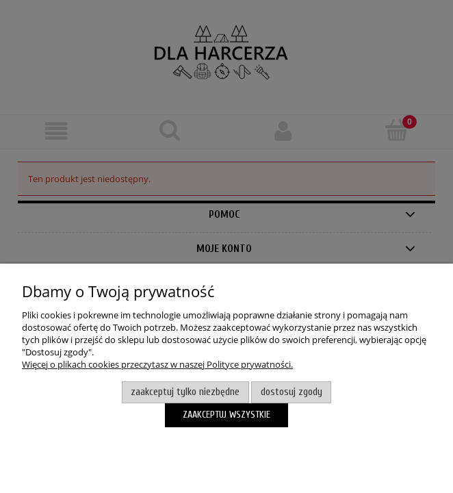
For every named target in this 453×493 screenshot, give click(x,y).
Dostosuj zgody (291, 392)
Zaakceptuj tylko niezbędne (185, 392)
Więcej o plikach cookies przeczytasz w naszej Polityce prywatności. (157, 364)
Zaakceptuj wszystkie (226, 414)
